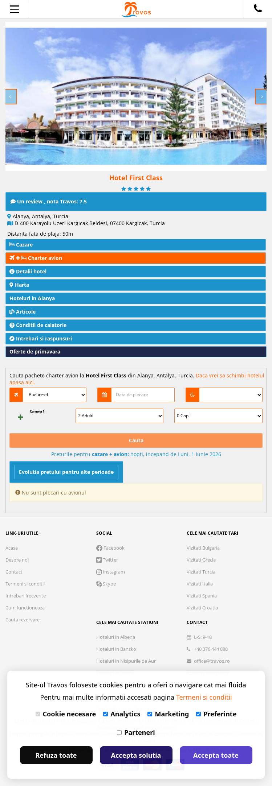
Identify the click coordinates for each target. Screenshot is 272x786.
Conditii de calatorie (37, 325)
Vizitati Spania (202, 595)
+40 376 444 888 (207, 649)
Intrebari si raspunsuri (40, 338)
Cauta (136, 440)
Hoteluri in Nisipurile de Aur (126, 661)
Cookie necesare (66, 714)
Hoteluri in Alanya (32, 298)
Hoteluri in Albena (115, 637)
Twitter (107, 560)
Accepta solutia (136, 755)
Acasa (11, 548)
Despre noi (17, 560)
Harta (19, 284)
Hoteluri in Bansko (116, 649)
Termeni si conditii (25, 583)
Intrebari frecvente (25, 595)
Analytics (121, 714)
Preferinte (216, 714)
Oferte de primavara (34, 351)
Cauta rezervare (22, 619)
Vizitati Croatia (202, 607)
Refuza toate (56, 755)
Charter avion (35, 258)
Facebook (110, 548)
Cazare (21, 244)
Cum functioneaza (25, 607)
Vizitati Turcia (201, 571)
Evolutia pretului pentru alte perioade (66, 471)
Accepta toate (216, 755)
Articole (22, 311)
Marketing (168, 714)
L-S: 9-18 (199, 637)
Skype (106, 583)
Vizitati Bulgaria (203, 548)
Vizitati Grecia (201, 560)
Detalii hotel (27, 271)
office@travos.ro (208, 661)
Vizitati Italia (200, 583)
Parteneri (136, 732)
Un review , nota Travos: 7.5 (49, 201)
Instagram (110, 571)
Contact (14, 571)
